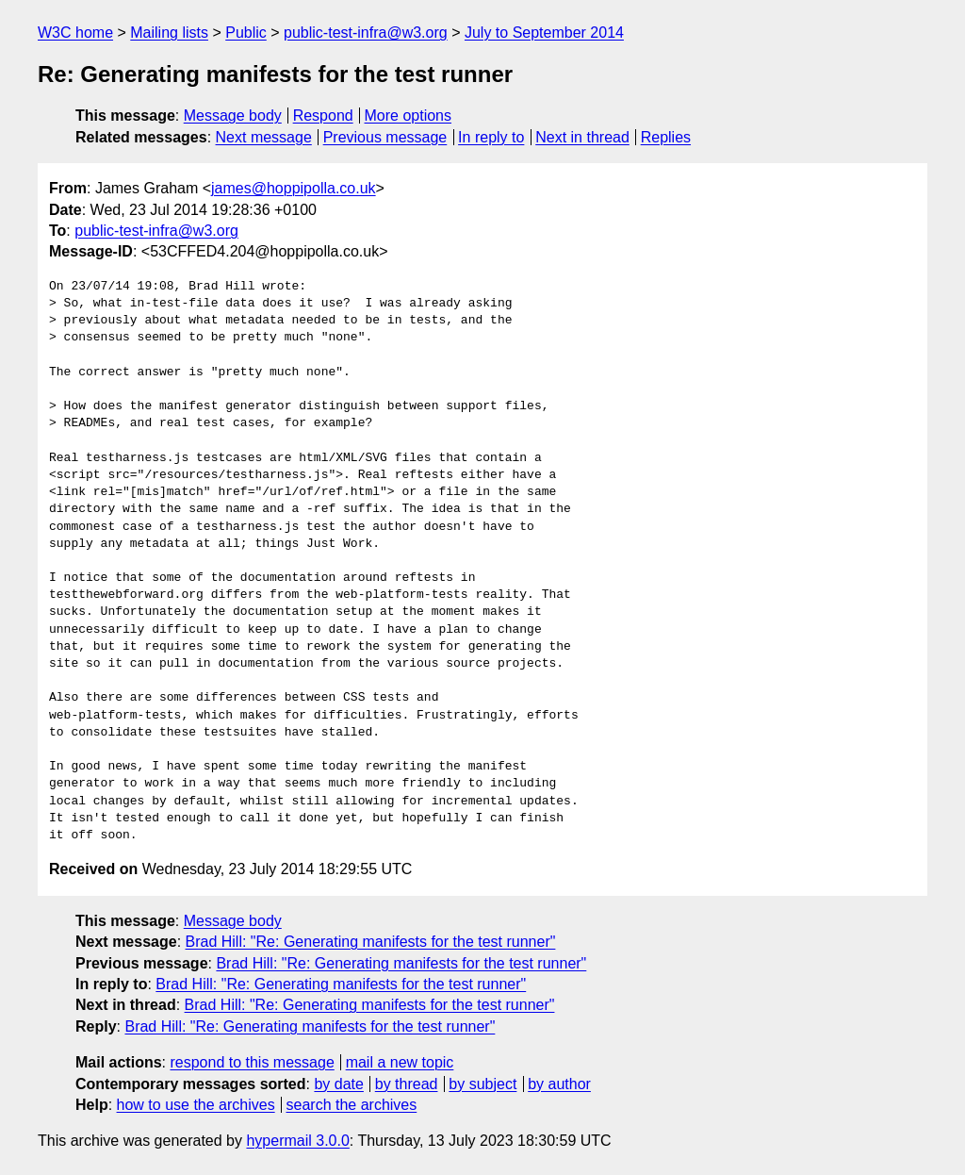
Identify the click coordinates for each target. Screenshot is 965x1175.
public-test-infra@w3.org (366, 33)
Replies (666, 137)
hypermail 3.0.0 (297, 1141)
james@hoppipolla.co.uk (293, 188)
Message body (233, 116)
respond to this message (252, 1062)
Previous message (385, 137)
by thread (406, 1084)
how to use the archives (196, 1105)
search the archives (351, 1105)
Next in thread (582, 137)
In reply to (491, 137)
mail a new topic (400, 1062)
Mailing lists (169, 33)
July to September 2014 (544, 33)
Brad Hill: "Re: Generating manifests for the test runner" (371, 942)
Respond (323, 116)
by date (338, 1084)
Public (246, 33)
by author (559, 1084)
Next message (264, 137)
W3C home (75, 33)
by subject (482, 1084)
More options (408, 116)
